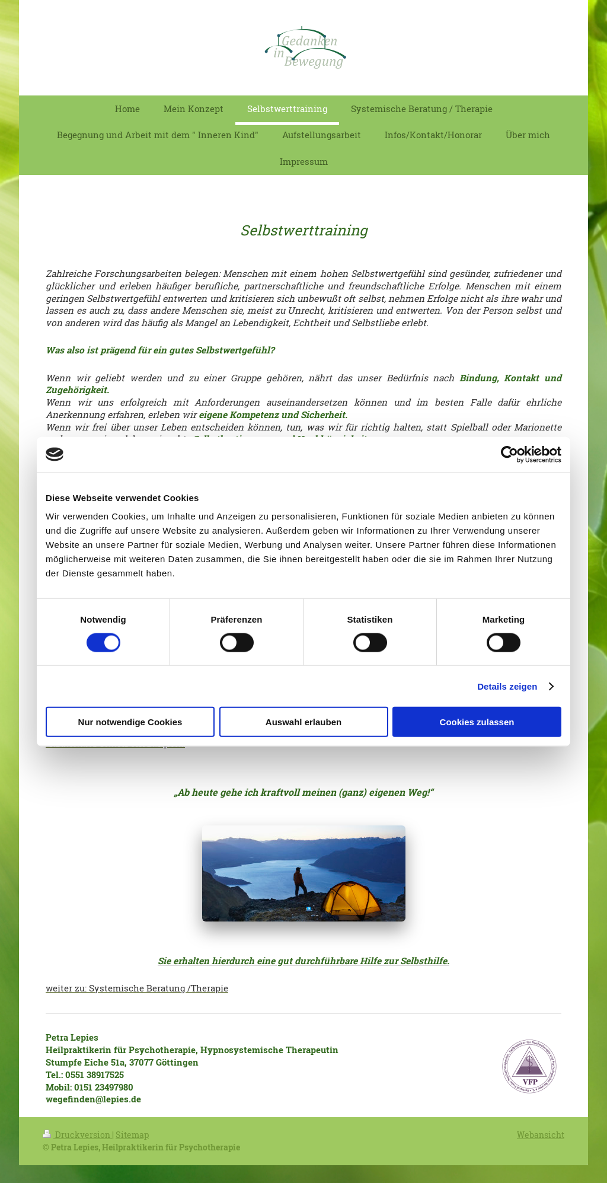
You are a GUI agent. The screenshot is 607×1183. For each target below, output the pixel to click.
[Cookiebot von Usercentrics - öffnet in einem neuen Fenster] (509, 454)
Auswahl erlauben (303, 722)
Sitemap (132, 1134)
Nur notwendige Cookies (130, 722)
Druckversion (77, 1134)
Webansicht (540, 1134)
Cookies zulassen (477, 722)
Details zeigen (507, 686)
